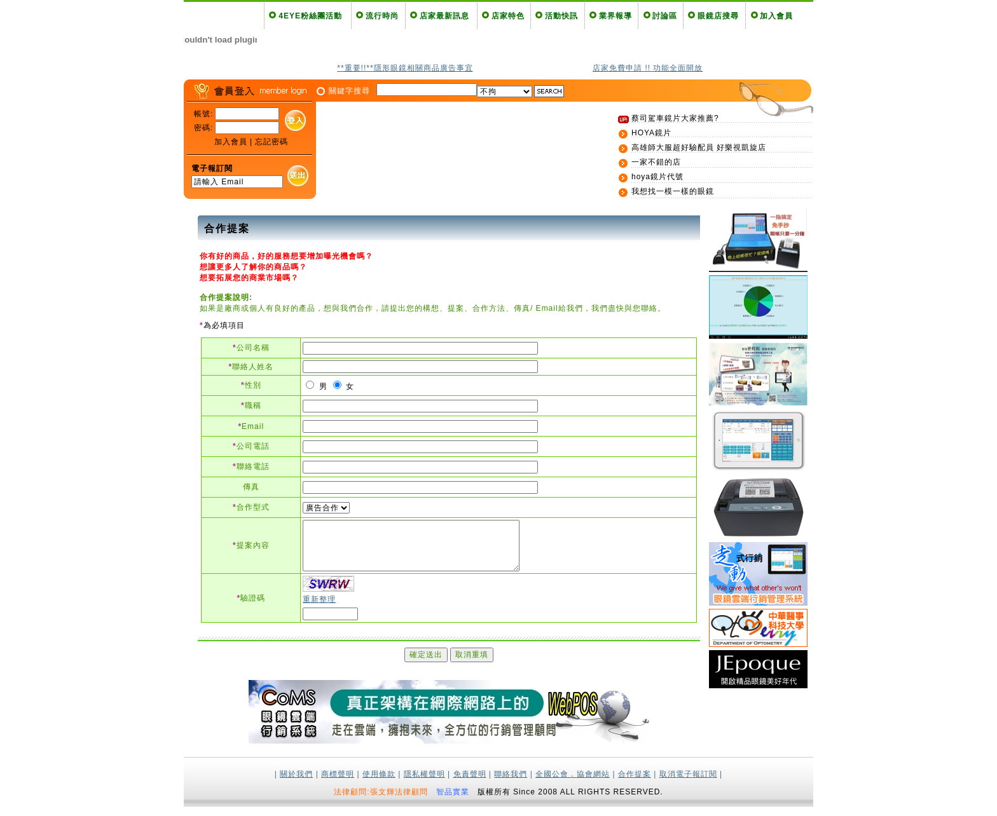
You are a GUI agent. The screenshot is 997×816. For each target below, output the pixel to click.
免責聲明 (469, 783)
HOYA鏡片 (651, 132)
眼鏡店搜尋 (718, 15)
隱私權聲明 (424, 783)
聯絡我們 (510, 783)
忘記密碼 (271, 141)
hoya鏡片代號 (657, 176)
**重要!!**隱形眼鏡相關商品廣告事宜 (404, 68)
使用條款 (378, 783)
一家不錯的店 (656, 162)
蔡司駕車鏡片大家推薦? (675, 118)
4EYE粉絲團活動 (310, 15)
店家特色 (508, 15)
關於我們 (296, 783)
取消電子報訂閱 (688, 783)
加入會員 (776, 15)
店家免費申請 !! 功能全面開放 (648, 68)
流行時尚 (382, 15)
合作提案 (634, 783)
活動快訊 (561, 15)
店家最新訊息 (444, 15)
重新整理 (319, 608)
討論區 (664, 15)
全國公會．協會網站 (572, 783)
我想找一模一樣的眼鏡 (672, 191)
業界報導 (615, 15)
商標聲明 (337, 783)
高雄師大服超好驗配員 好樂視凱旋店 (698, 147)
